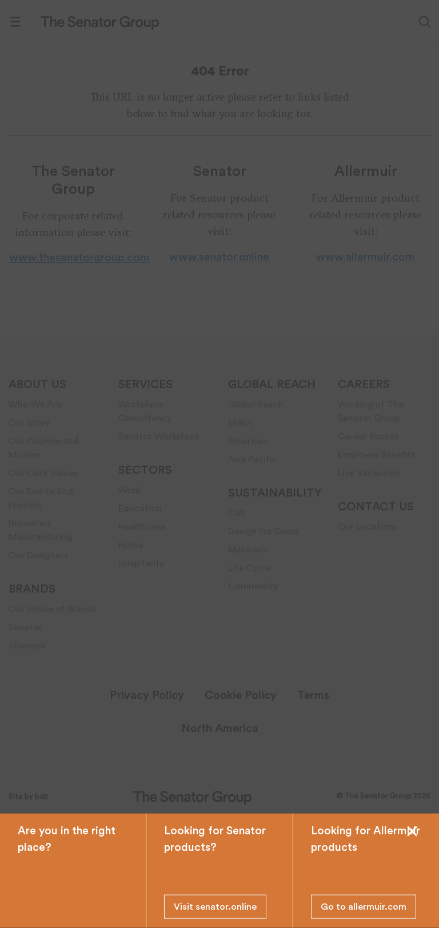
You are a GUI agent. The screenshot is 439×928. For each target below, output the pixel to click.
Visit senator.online (215, 906)
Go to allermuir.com (363, 906)
